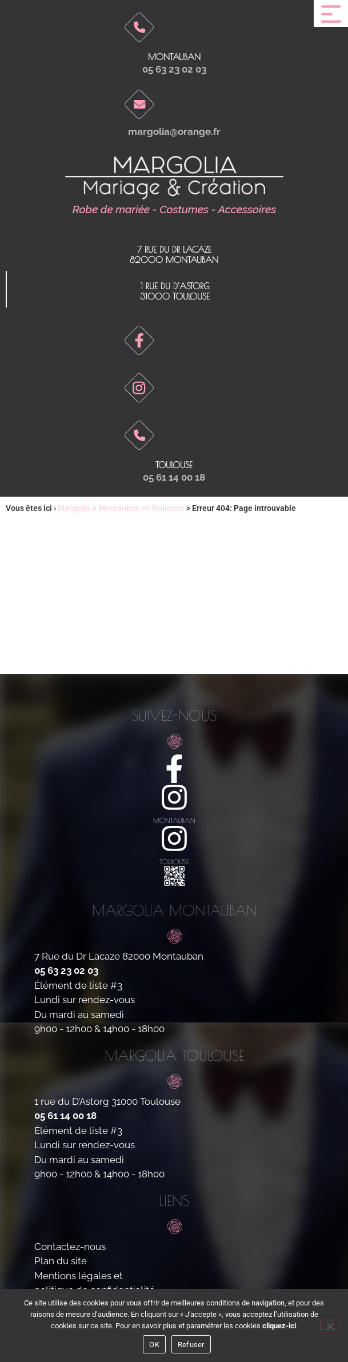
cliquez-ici (279, 1325)
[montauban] (174, 797)
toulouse (174, 465)
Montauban (174, 57)
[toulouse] (174, 838)
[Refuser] (329, 1325)
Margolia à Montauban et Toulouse (121, 508)
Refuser (191, 1344)
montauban (174, 820)
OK (154, 1344)
